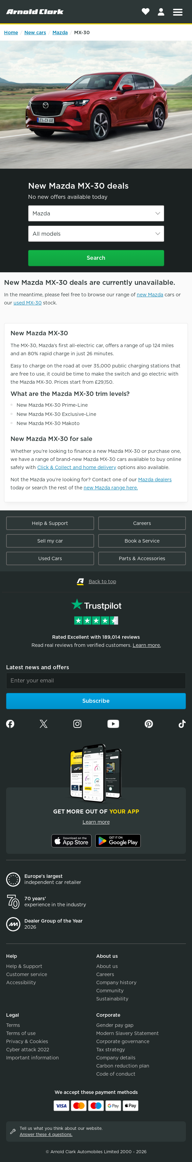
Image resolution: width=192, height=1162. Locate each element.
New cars (35, 32)
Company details (115, 1057)
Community (110, 990)
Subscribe (96, 701)
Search (96, 258)
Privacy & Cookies (27, 1041)
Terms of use (21, 1033)
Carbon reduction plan (122, 1066)
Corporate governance (122, 1041)
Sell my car (50, 541)
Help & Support (50, 523)
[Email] (96, 681)
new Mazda (150, 294)
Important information (32, 1057)
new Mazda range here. (111, 487)
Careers (142, 523)
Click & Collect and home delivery (76, 467)
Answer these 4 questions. (46, 1134)
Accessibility (21, 982)
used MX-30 (28, 302)
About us (107, 966)
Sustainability (112, 998)
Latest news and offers (37, 667)
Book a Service (142, 541)
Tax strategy (110, 1049)
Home (11, 32)
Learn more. (147, 645)
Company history (116, 982)
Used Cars (50, 558)
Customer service (26, 974)
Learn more (96, 822)
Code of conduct (115, 1074)
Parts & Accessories (142, 558)
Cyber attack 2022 (27, 1049)
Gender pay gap (114, 1025)
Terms (13, 1025)
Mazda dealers (155, 479)
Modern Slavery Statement (127, 1033)
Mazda (60, 32)
